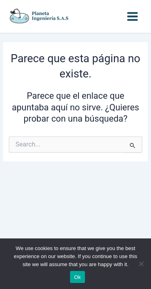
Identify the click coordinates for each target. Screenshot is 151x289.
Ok (77, 277)
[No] (141, 264)
